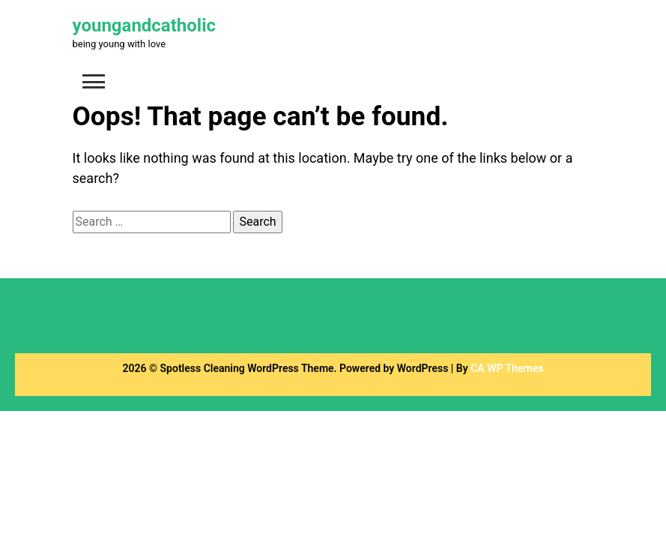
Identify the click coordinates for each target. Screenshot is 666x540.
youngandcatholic (145, 25)
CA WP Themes (506, 368)
